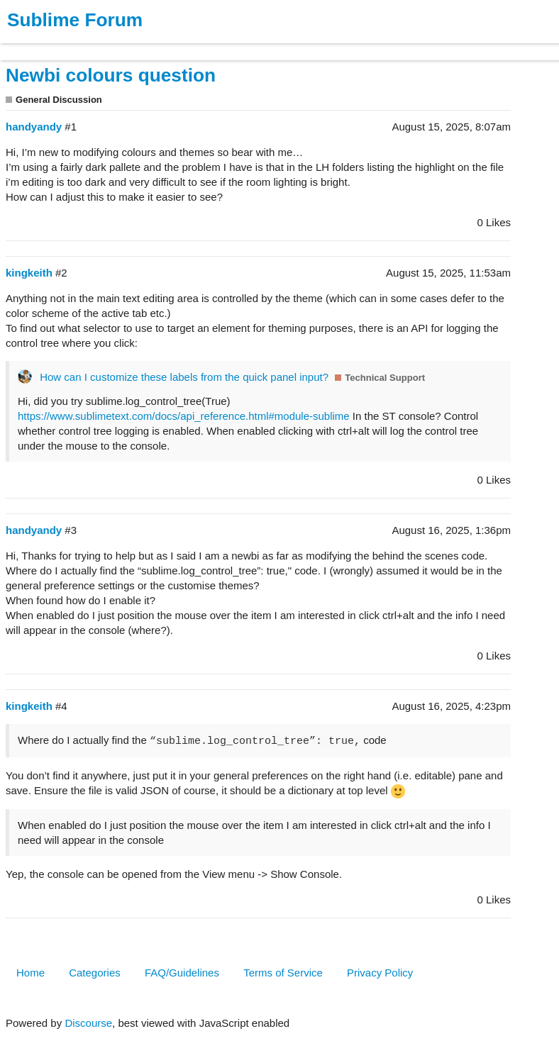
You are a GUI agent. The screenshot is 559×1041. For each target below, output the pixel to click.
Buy (91, 45)
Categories (95, 973)
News (149, 45)
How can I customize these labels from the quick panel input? (184, 377)
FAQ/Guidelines (182, 973)
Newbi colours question (111, 75)
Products (43, 45)
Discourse (88, 1023)
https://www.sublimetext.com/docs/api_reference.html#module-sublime (184, 416)
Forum (195, 45)
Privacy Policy (380, 973)
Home (30, 973)
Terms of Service (283, 973)
